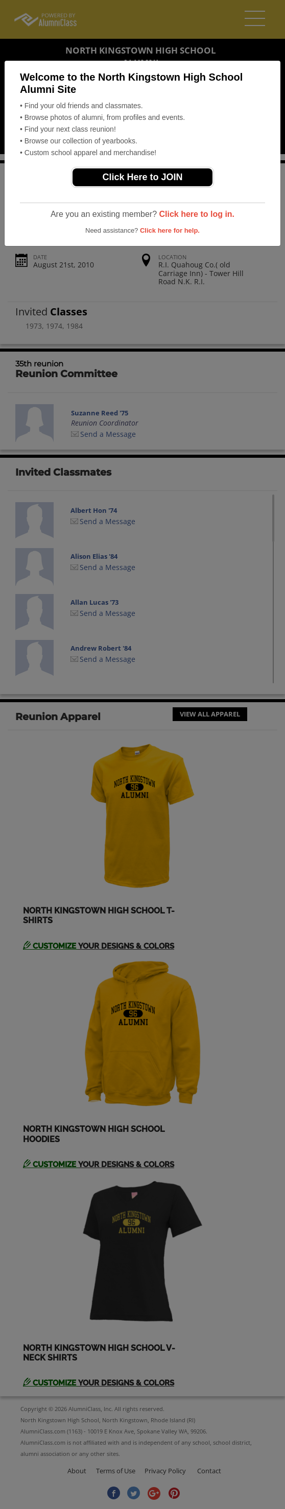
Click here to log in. (196, 214)
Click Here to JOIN (142, 177)
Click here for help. (170, 230)
